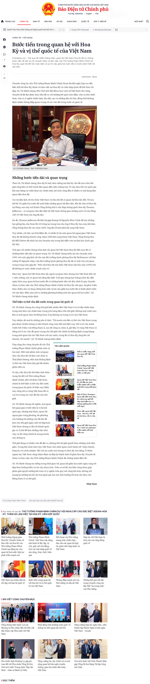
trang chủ (8, 21)
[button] (60, 29)
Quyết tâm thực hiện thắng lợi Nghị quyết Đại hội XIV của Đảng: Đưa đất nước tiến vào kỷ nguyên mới (31, 29)
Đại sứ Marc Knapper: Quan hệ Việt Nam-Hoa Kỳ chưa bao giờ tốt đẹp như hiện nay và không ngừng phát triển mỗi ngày (86, 400)
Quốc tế (85, 21)
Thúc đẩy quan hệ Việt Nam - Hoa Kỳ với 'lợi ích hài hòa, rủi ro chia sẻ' (86, 414)
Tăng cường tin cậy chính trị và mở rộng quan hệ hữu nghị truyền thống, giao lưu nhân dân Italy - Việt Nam (54, 665)
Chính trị (24, 21)
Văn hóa (48, 21)
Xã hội (59, 21)
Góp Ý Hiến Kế (100, 21)
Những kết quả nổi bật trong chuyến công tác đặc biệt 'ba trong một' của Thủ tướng (93, 584)
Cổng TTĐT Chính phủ (79, 30)
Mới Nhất (138, 21)
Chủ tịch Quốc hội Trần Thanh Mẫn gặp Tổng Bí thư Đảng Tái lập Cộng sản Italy (90, 664)
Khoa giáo (72, 21)
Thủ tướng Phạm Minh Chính (14, 500)
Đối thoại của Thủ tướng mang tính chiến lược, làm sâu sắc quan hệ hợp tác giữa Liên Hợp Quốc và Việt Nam (68, 543)
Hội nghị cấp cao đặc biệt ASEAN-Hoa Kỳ (46, 500)
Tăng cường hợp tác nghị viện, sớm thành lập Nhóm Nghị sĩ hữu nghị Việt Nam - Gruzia (90, 628)
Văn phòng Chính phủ (102, 30)
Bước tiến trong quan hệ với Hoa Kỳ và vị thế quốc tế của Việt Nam (40, 583)
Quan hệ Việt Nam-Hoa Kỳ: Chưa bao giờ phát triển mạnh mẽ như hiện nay (86, 428)
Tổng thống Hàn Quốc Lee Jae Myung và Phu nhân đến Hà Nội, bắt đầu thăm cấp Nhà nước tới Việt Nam (17, 629)
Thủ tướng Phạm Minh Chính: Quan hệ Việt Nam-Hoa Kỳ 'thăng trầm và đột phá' (86, 369)
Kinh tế (36, 21)
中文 (96, 14)
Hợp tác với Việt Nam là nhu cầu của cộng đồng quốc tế (94, 540)
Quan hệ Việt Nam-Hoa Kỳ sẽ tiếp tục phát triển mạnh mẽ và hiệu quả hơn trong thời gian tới (86, 384)
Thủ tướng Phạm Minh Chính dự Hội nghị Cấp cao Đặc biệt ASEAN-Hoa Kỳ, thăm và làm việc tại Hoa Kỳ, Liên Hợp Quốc (55, 512)
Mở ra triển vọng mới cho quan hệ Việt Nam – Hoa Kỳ (87, 354)
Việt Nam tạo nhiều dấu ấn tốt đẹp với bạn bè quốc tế (13, 581)
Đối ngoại (28, 38)
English (89, 14)
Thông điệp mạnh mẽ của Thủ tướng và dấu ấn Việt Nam (67, 583)
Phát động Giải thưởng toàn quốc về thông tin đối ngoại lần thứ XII (54, 626)
